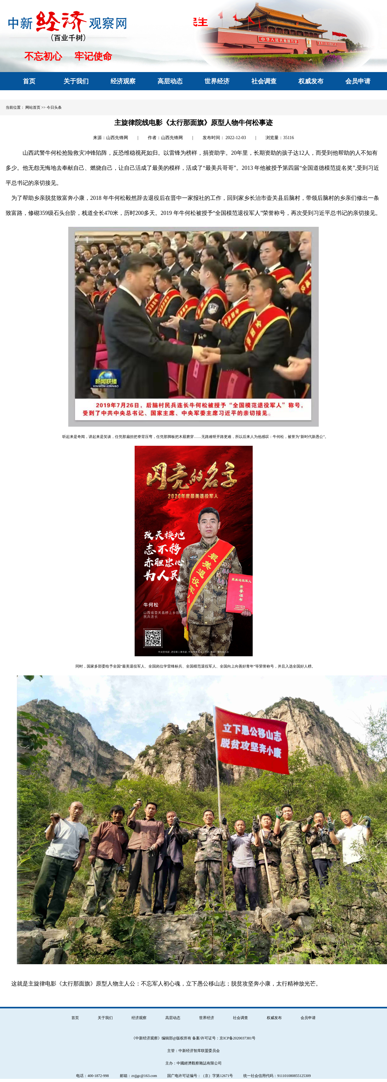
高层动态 (172, 1018)
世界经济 (206, 1018)
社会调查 (240, 1018)
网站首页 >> (35, 107)
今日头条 (54, 107)
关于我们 (105, 1018)
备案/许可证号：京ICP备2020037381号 (223, 1038)
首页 (75, 1018)
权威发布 (274, 1018)
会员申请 (308, 1018)
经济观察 (139, 1018)
